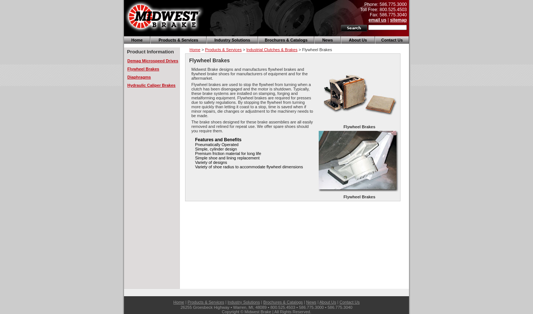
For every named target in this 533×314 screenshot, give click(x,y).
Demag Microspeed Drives (152, 61)
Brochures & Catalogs (286, 40)
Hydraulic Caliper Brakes (151, 85)
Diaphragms (139, 77)
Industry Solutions (232, 40)
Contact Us (392, 40)
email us (377, 20)
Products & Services (178, 40)
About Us (358, 40)
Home (137, 40)
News (327, 40)
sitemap (398, 20)
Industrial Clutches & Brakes (271, 49)
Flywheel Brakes (143, 69)
